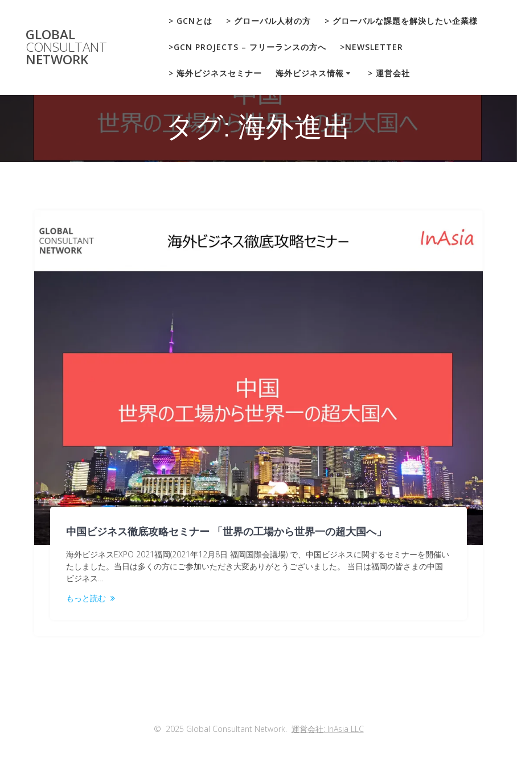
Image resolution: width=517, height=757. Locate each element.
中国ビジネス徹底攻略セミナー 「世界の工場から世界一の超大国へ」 (226, 531)
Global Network (66, 47)
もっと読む (86, 598)
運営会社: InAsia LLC (328, 728)
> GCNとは (190, 20)
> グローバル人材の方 (268, 20)
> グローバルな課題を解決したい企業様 (401, 20)
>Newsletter (371, 47)
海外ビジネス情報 (310, 73)
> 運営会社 (389, 73)
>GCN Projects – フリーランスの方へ (247, 47)
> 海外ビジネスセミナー (215, 73)
